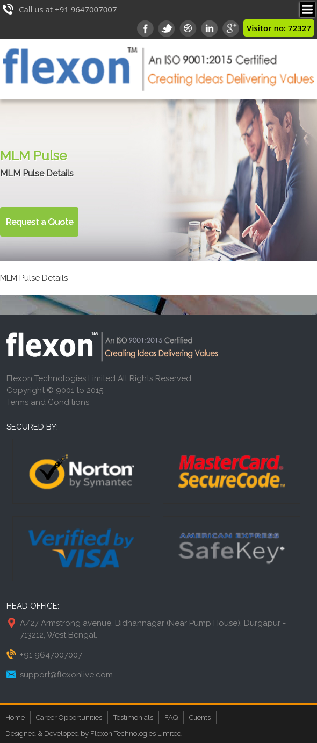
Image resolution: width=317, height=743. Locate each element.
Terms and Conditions (47, 402)
